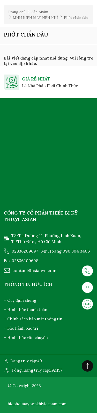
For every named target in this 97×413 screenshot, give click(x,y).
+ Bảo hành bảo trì (21, 328)
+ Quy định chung (20, 300)
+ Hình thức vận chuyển (26, 337)
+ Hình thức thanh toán (25, 309)
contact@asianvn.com (34, 270)
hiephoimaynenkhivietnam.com (37, 403)
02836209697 (25, 251)
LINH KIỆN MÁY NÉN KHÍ (35, 17)
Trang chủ (17, 12)
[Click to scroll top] (87, 366)
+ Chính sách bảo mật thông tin (33, 318)
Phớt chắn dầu (76, 17)
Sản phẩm (40, 12)
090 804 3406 (76, 251)
